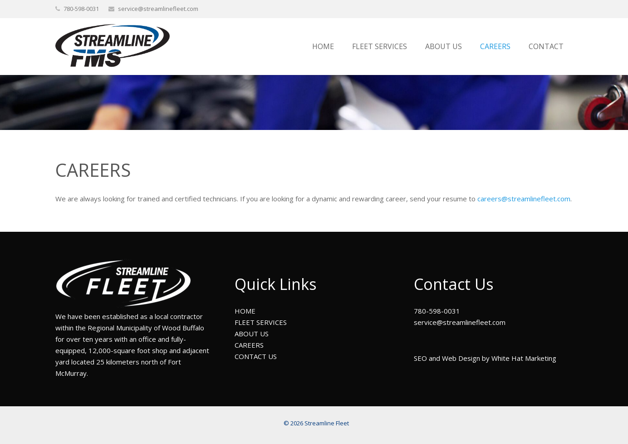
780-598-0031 (437, 310)
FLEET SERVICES (261, 322)
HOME (245, 310)
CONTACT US (256, 356)
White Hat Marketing (523, 358)
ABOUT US (252, 333)
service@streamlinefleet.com (158, 9)
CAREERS (249, 344)
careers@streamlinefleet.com (523, 198)
